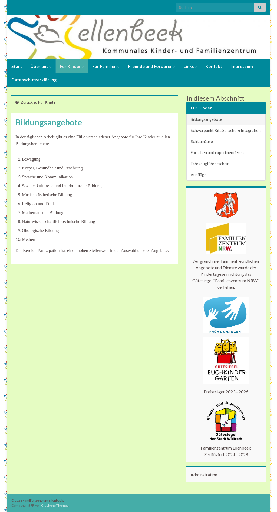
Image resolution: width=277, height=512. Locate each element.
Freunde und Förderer (151, 66)
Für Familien (106, 66)
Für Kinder (72, 66)
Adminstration (203, 474)
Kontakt (213, 66)
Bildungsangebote (206, 119)
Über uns (40, 66)
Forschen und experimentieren (217, 152)
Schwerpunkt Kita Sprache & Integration (226, 130)
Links (190, 66)
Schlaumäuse (202, 141)
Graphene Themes (54, 505)
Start (16, 66)
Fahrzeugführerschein (210, 163)
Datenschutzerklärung (34, 79)
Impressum (241, 66)
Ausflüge (198, 174)
